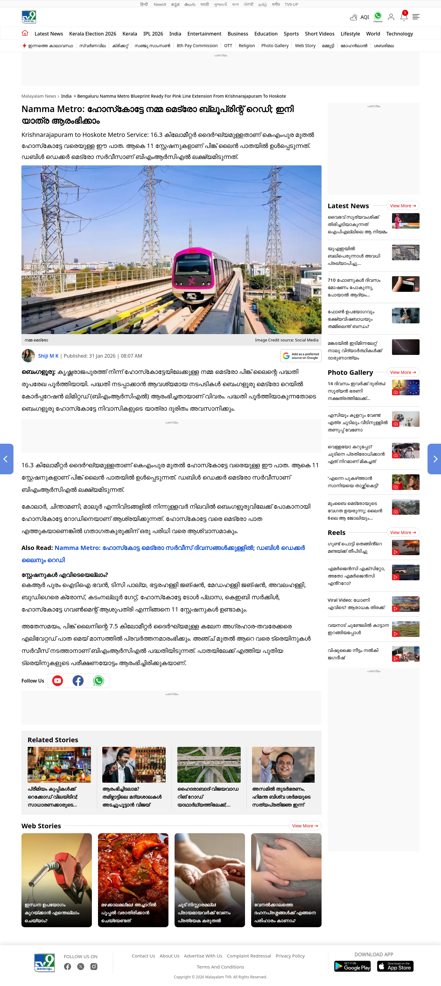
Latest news (49, 33)
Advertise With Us (203, 956)
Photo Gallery (275, 45)
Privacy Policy (290, 956)
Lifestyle (350, 33)
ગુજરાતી (220, 4)
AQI (364, 17)
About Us (169, 956)
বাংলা (235, 4)
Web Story (305, 45)
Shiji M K (49, 355)
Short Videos (319, 33)
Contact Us (143, 956)
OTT (228, 45)
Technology (399, 33)
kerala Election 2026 (92, 33)
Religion (247, 45)
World (373, 33)
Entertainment (204, 33)
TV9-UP (291, 4)
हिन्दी (144, 4)
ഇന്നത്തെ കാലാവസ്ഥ (50, 45)
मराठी (205, 4)
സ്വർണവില (92, 45)
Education (266, 33)
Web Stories (41, 825)
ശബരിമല (384, 45)
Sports (291, 33)
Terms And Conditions (220, 967)
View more (305, 826)
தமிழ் (262, 4)
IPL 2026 (153, 33)
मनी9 (276, 4)
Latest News (348, 205)
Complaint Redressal (249, 956)
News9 (160, 4)
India (175, 33)
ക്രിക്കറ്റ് (120, 45)
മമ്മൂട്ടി (328, 45)
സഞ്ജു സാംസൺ (152, 45)
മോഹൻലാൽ (354, 45)
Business (238, 33)
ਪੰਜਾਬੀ (249, 4)
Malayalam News (38, 96)
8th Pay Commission (197, 45)
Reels (336, 532)
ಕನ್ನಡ (175, 4)
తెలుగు (190, 4)
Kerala (130, 33)
